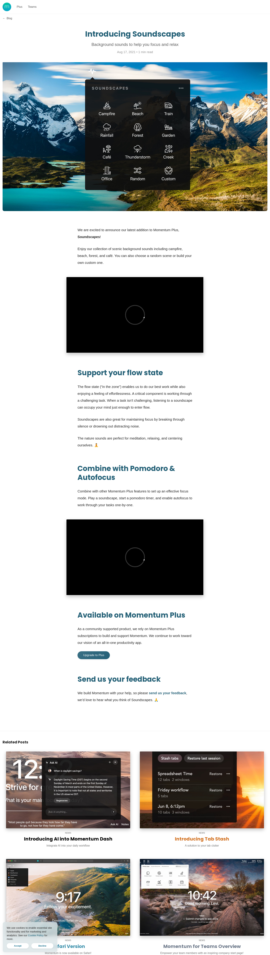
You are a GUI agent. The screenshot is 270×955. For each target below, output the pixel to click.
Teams (32, 6)
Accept (17, 946)
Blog (7, 18)
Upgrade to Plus (93, 655)
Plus (19, 6)
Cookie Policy (36, 935)
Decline (42, 946)
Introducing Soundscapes (135, 34)
